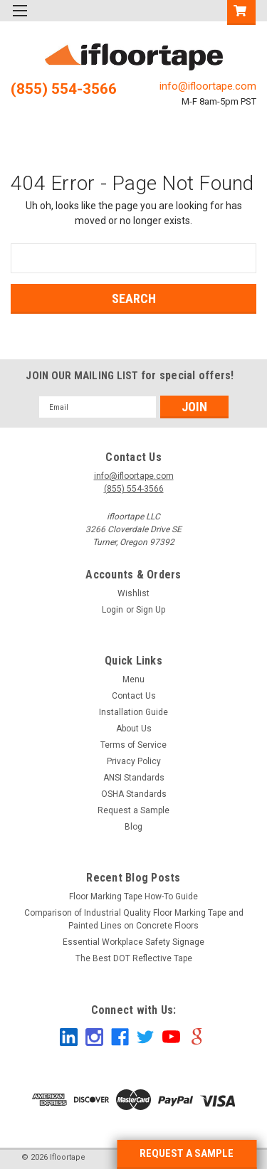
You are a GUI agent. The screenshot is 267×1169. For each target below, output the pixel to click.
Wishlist (133, 593)
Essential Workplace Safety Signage (133, 942)
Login (112, 610)
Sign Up (150, 610)
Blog (133, 827)
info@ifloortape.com (207, 86)
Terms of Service (133, 745)
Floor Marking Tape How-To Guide (133, 896)
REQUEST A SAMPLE (187, 1153)
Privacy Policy (134, 761)
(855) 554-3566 (64, 88)
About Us (134, 729)
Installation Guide (133, 712)
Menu (133, 679)
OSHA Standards (134, 794)
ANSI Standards (133, 778)
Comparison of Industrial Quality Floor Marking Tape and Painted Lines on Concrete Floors (134, 919)
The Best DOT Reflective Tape (133, 958)
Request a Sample (133, 810)
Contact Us (134, 696)
